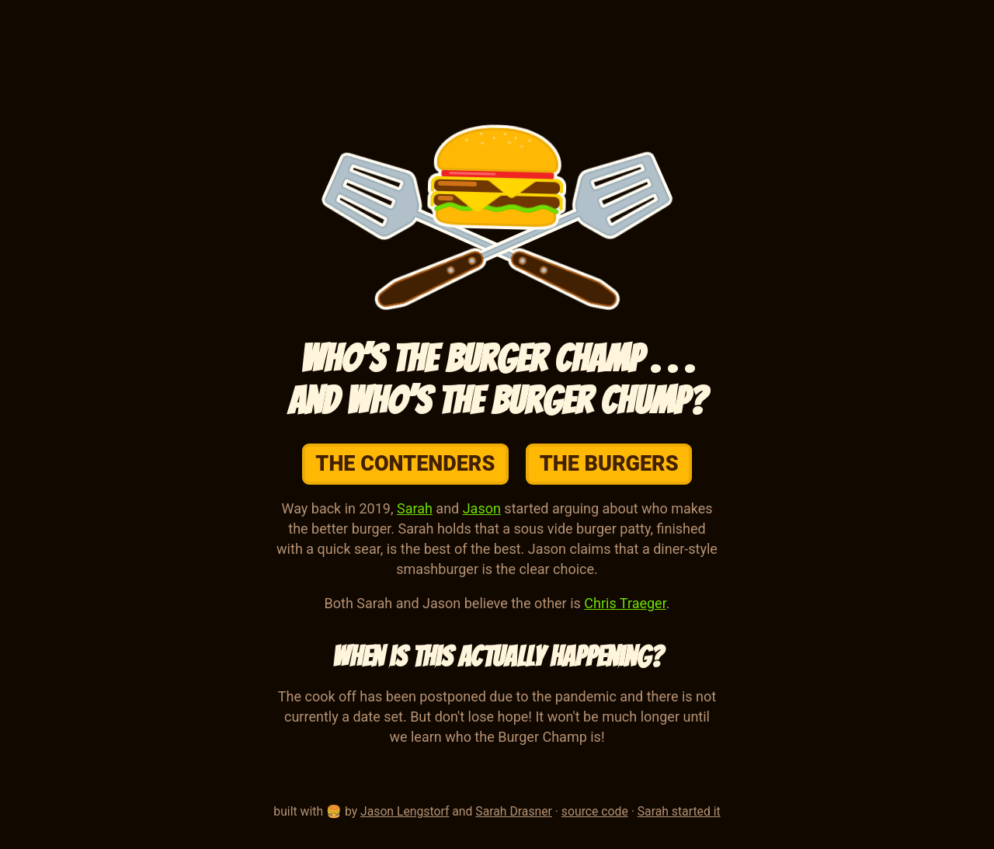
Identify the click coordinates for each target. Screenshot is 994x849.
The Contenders (405, 463)
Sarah (415, 508)
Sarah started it (679, 811)
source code (594, 811)
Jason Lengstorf (404, 811)
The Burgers (609, 463)
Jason (482, 508)
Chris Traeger (625, 603)
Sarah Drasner (513, 811)
